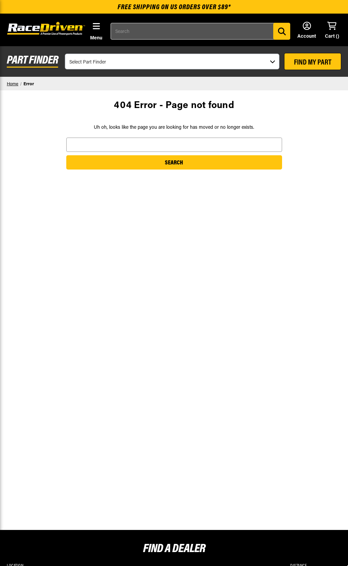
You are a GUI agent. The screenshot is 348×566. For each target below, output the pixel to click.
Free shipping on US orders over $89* (174, 6)
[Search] (281, 31)
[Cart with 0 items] (332, 30)
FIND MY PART (312, 62)
